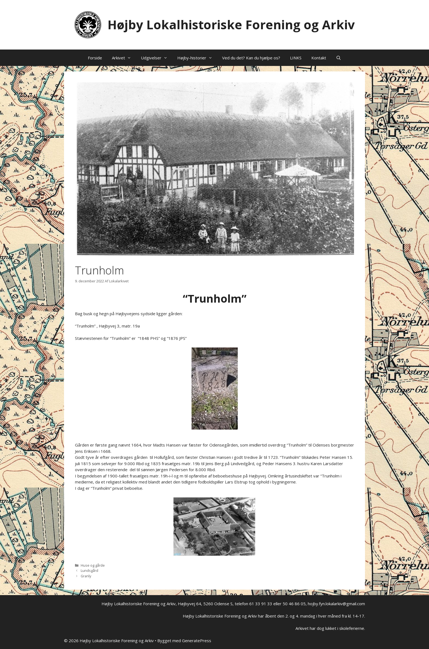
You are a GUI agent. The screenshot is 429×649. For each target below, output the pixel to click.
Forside (95, 57)
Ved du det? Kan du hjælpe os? (251, 57)
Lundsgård (89, 570)
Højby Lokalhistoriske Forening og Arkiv (231, 24)
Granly (86, 575)
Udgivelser (156, 58)
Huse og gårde (93, 565)
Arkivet (124, 58)
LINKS (296, 57)
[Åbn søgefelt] (338, 58)
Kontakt (318, 57)
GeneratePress (196, 640)
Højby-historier (197, 58)
